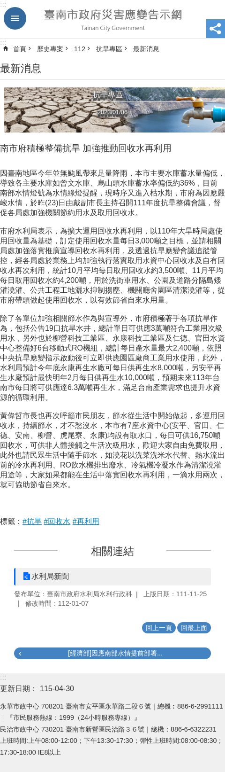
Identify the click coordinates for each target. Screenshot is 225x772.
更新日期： (19, 689)
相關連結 (112, 551)
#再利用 (86, 521)
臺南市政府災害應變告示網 (112, 19)
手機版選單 (15, 18)
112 (79, 49)
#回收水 (57, 521)
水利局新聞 (50, 576)
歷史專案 (50, 49)
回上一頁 (159, 628)
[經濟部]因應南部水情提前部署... (115, 653)
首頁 (19, 49)
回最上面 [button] (194, 628)
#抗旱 (32, 521)
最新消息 (146, 49)
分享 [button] (215, 28)
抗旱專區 (109, 49)
